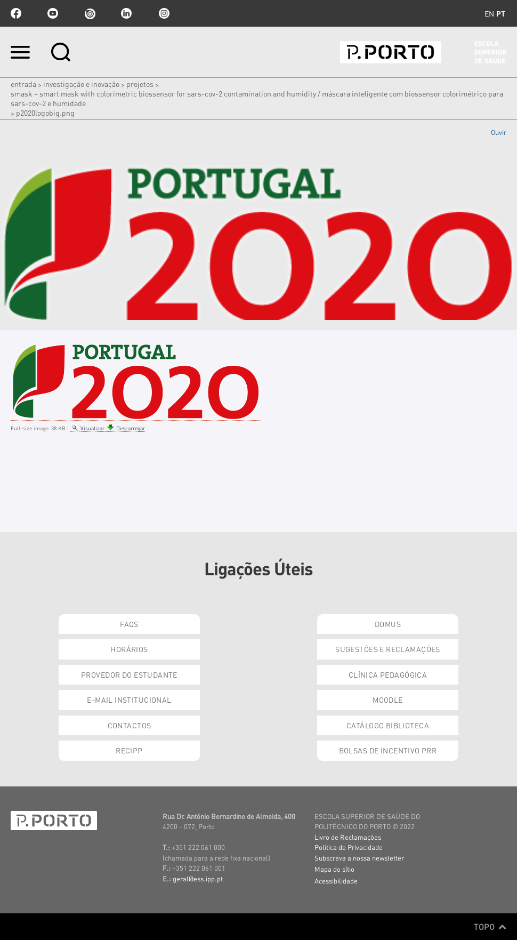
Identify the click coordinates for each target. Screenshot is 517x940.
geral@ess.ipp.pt (198, 878)
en (489, 13)
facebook (16, 13)
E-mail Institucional (129, 699)
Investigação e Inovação (81, 84)
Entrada (23, 84)
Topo (490, 926)
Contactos (129, 725)
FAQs (129, 624)
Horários (129, 649)
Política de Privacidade (348, 846)
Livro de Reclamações (347, 836)
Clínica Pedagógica (388, 674)
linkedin (126, 13)
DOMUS (388, 624)
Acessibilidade (336, 880)
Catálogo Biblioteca (387, 725)
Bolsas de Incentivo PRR (388, 750)
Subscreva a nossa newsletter (359, 857)
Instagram (163, 13)
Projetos (140, 84)
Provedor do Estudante (129, 674)
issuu (89, 13)
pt (500, 13)
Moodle (388, 699)
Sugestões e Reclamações (387, 649)
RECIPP (129, 750)
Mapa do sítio (334, 868)
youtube (52, 13)
